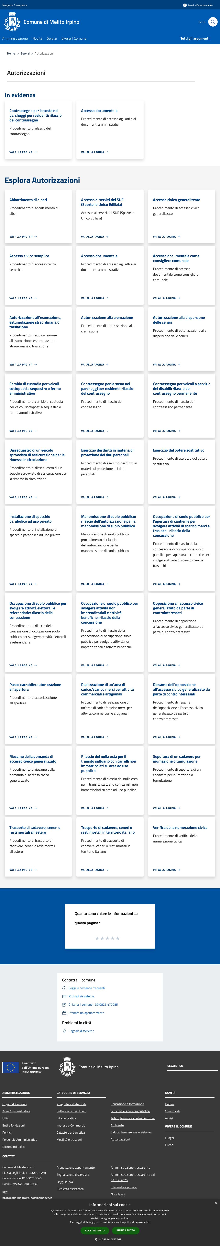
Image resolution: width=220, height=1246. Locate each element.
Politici (6, 1132)
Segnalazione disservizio (73, 1174)
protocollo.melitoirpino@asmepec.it (27, 1197)
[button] (110, 1239)
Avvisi (169, 1118)
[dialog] (110, 1222)
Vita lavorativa (66, 1118)
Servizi (25, 53)
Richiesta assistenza (70, 1188)
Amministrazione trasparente (130, 1167)
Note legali (118, 1194)
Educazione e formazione (127, 1104)
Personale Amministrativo (19, 1139)
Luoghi (169, 1137)
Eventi (169, 1144)
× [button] (215, 1203)
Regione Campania (14, 5)
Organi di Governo (14, 1104)
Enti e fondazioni (13, 1125)
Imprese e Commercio (71, 1125)
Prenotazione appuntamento (76, 1167)
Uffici (5, 1118)
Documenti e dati (13, 1146)
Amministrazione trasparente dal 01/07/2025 (133, 1177)
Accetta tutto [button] (95, 1230)
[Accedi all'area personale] (198, 5)
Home (11, 53)
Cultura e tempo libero (71, 1111)
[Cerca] (213, 22)
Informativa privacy (124, 1187)
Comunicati (172, 1111)
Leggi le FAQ (65, 1181)
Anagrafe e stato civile (71, 1104)
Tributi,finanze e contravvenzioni (133, 1118)
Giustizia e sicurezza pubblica (130, 1111)
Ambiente (117, 1125)
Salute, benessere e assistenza (131, 1132)
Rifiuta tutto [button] (125, 1230)
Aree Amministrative (16, 1111)
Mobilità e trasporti (69, 1139)
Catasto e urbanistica (71, 1132)
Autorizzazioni (120, 1139)
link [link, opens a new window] (148, 1222)
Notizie (169, 1104)
